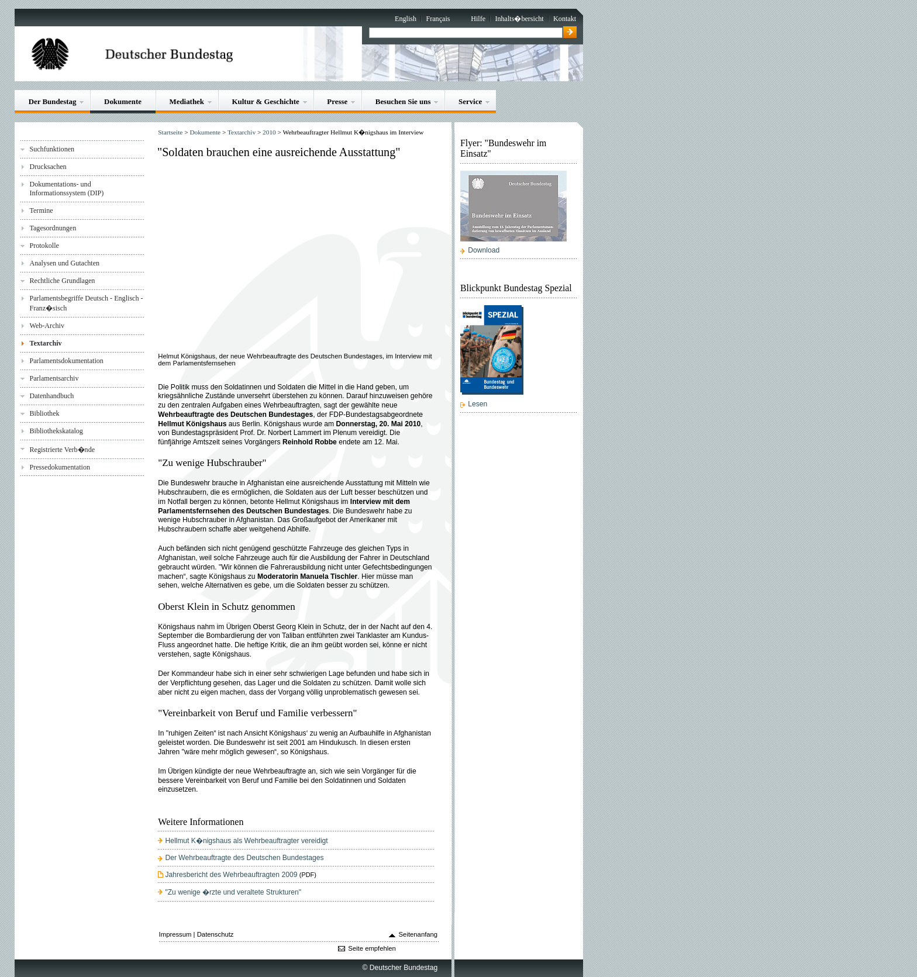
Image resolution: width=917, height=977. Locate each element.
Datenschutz (215, 934)
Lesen (477, 404)
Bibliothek (44, 413)
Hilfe (478, 19)
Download (483, 250)
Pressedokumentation (59, 467)
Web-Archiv (46, 326)
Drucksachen (47, 167)
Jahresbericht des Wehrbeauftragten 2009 (231, 875)
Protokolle (43, 245)
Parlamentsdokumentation (66, 361)
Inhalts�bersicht (519, 19)
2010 (269, 132)
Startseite (170, 132)
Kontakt (564, 19)
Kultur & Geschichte (265, 101)
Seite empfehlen (372, 948)
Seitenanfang (418, 934)
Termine (41, 210)
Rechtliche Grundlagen (62, 281)
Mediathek (186, 101)
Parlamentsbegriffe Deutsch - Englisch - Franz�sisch (86, 303)
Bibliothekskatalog (55, 431)
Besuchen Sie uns (403, 101)
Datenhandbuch (51, 396)
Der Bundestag (53, 101)
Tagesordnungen (52, 228)
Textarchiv (45, 343)
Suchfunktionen (51, 149)
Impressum (175, 934)
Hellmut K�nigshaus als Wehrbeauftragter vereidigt (246, 841)
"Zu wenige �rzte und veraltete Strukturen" (233, 892)
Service (470, 101)
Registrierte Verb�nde (62, 450)
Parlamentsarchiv (53, 378)
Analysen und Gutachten (64, 263)
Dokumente (123, 101)
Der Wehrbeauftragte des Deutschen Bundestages (244, 858)
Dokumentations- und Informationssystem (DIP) (66, 188)
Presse (337, 101)
